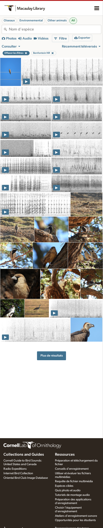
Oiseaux (9, 20)
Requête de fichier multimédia (74, 481)
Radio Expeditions (15, 468)
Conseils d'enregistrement (72, 468)
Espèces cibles (64, 485)
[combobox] (55, 29)
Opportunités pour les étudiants (75, 520)
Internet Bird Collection (18, 473)
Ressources (65, 455)
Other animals (57, 20)
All (73, 20)
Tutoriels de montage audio (72, 494)
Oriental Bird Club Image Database (25, 477)
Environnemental (31, 20)
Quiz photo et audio (67, 490)
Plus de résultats (51, 355)
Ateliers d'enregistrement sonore (76, 515)
